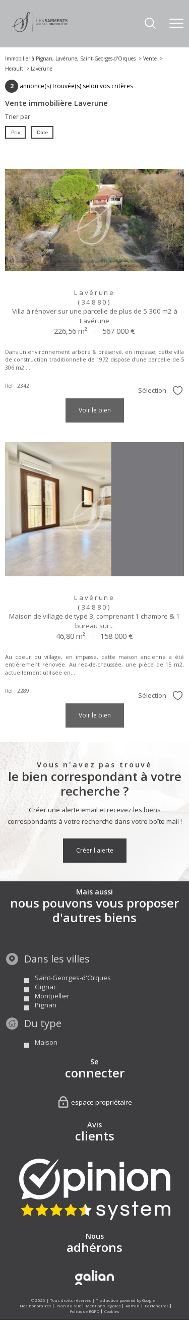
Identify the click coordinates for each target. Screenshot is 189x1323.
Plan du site (68, 1305)
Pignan (45, 1023)
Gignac (45, 1005)
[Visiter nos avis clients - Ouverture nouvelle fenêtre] (94, 1189)
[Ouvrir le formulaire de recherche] (150, 24)
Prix (15, 132)
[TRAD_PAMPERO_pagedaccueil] (40, 30)
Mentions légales (103, 1305)
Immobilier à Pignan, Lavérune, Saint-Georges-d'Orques (70, 58)
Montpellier (52, 1014)
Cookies (111, 1311)
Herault (14, 68)
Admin (132, 1305)
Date (41, 132)
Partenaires (157, 1305)
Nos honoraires (35, 1305)
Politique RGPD (84, 1311)
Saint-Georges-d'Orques (73, 996)
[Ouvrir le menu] (176, 23)
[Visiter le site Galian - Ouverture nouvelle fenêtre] (94, 1277)
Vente (150, 58)
